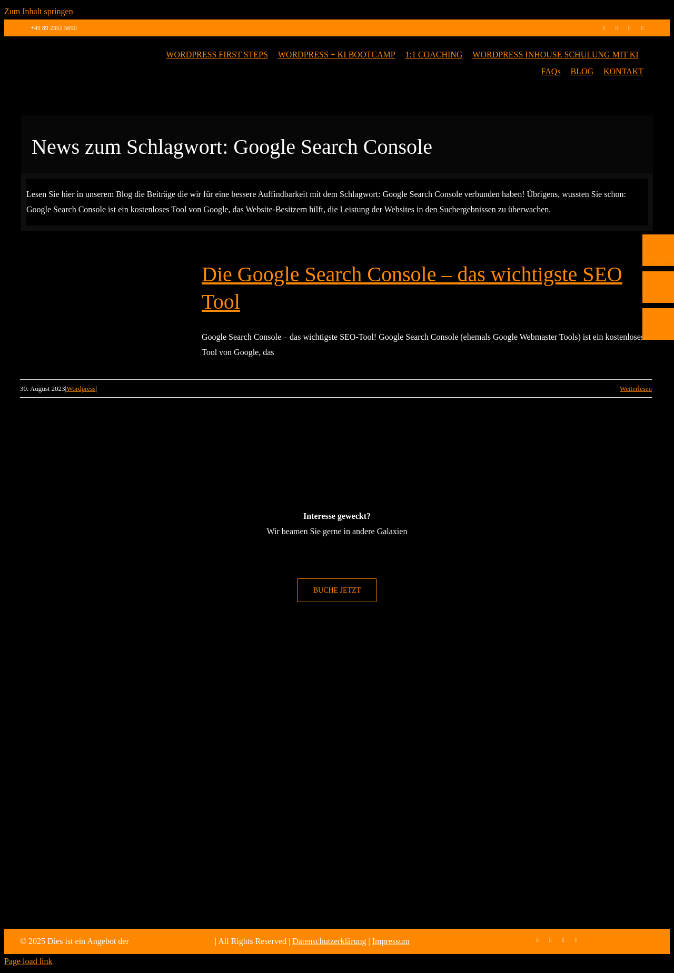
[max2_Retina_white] (67, 50)
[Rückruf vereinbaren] (658, 381)
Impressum (391, 941)
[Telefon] (658, 307)
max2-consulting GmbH (172, 941)
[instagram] (617, 28)
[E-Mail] (658, 344)
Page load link (28, 961)
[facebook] (603, 28)
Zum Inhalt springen (38, 11)
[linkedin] (629, 28)
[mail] (642, 28)
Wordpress (80, 388)
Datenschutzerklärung (329, 941)
